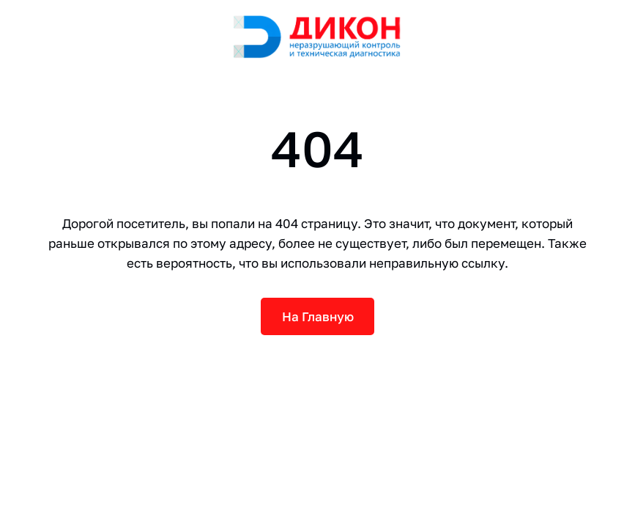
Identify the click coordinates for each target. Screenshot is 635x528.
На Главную (318, 316)
